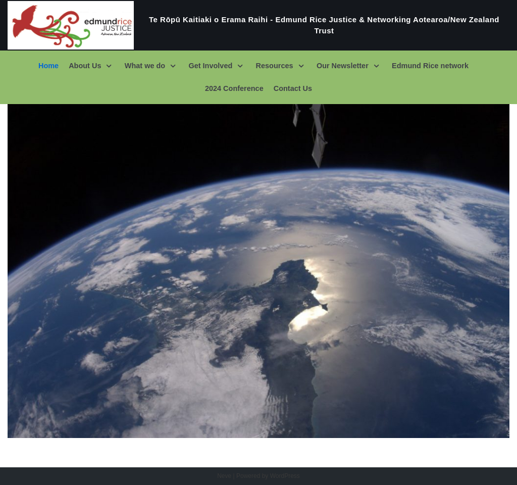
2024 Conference (234, 88)
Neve (224, 475)
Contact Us (293, 88)
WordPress (285, 475)
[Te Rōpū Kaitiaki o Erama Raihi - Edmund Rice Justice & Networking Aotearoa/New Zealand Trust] (258, 25)
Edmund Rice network (429, 66)
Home (49, 66)
